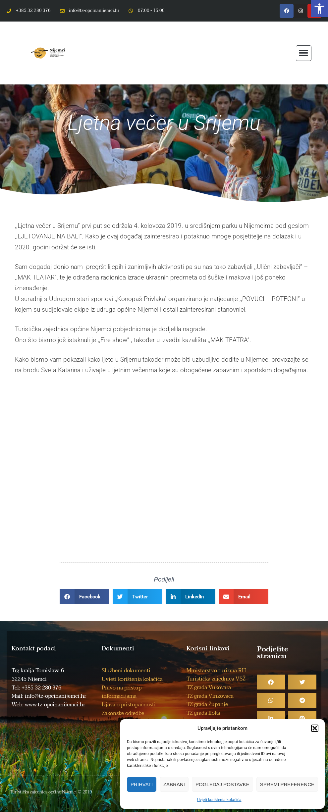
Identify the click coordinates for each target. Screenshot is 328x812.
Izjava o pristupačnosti (129, 704)
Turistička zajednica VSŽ (216, 679)
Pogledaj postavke (222, 784)
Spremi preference (287, 784)
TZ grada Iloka (203, 713)
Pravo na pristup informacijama (121, 692)
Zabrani (174, 784)
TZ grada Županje (207, 704)
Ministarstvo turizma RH (216, 670)
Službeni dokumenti (126, 670)
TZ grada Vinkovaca (210, 696)
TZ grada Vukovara (209, 687)
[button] (319, 8)
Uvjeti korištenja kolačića (219, 799)
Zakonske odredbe (123, 713)
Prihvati (142, 784)
